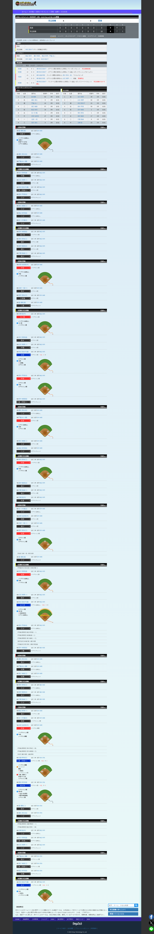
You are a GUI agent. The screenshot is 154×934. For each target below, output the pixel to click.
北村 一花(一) (23, 288)
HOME (17, 919)
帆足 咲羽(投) (23, 213)
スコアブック (92, 36)
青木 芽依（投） (68, 75)
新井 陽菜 (81, 116)
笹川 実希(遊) (23, 172)
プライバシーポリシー (82, 928)
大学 (35, 919)
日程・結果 (55, 12)
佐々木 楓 (34, 113)
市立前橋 (52, 21)
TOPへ (102, 127)
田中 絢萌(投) (23, 231)
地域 (88, 919)
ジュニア (44, 919)
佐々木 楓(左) (23, 220)
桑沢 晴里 (37, 56)
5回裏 (19, 72)
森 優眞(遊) (22, 130)
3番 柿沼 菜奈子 (41, 69)
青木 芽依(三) (23, 239)
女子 (70, 919)
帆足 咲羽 (29, 56)
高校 (26, 919)
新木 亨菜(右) (23, 194)
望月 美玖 (34, 122)
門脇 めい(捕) (23, 161)
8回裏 (19, 83)
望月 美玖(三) (23, 295)
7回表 (19, 77)
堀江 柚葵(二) (23, 206)
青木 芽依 (37, 59)
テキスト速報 (81, 36)
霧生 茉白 (34, 100)
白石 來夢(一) (23, 180)
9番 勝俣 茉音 (40, 78)
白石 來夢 (81, 100)
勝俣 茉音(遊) (23, 782)
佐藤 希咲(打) (23, 757)
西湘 (100, 21)
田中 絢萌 (29, 59)
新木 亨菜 (81, 106)
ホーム (24, 12)
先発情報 (101, 36)
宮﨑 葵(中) (22, 314)
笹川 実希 (81, 97)
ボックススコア (70, 36)
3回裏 (19, 69)
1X (102, 31)
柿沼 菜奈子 (29, 49)
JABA (52, 919)
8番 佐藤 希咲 (40, 75)
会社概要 (70, 928)
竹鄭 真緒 (81, 119)
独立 (79, 919)
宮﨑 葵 (80, 122)
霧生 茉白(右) (23, 154)
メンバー (60, 36)
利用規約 (94, 928)
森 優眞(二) (22, 805)
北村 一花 (34, 119)
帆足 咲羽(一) (23, 710)
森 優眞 (33, 97)
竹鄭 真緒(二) (23, 253)
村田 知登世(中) (24, 264)
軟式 (60, 919)
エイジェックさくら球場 (50, 17)
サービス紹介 (61, 928)
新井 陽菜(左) (23, 246)
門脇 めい (52, 56)
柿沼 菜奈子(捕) (24, 187)
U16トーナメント (42, 12)
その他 (31, 12)
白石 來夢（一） (68, 78)
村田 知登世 (35, 116)
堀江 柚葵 (34, 106)
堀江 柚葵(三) (23, 673)
